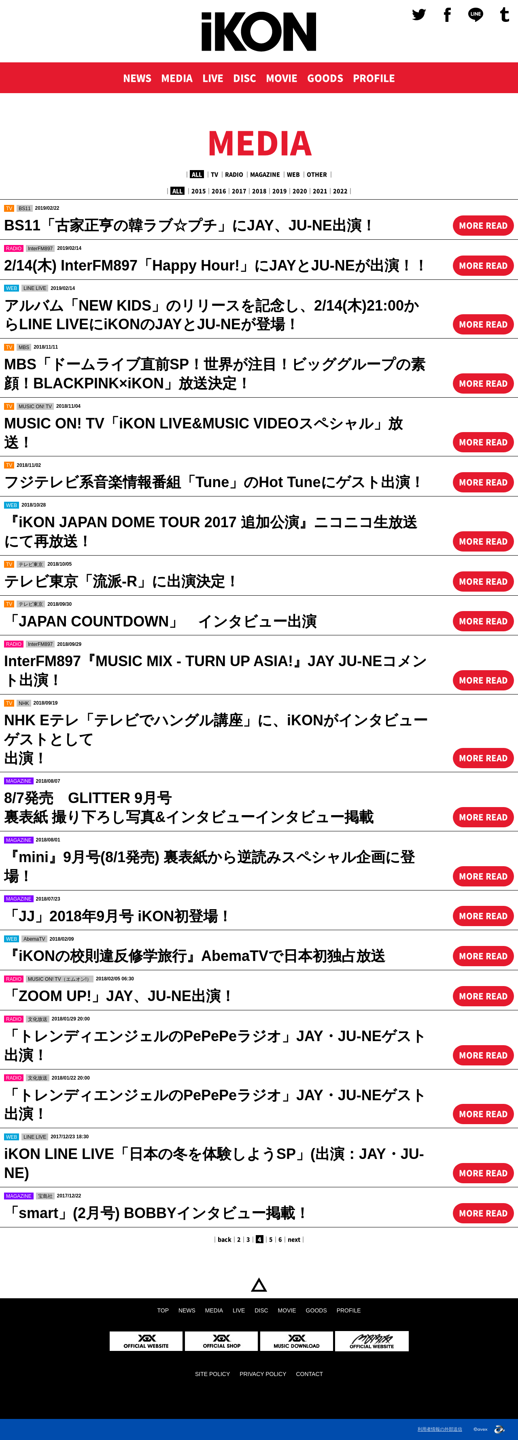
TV (214, 174)
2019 (279, 191)
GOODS (325, 77)
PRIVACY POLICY (263, 1374)
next (294, 1239)
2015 (198, 191)
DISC (244, 77)
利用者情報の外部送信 (440, 1429)
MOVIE (281, 77)
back (224, 1239)
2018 (259, 191)
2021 (320, 191)
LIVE (212, 77)
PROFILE (374, 77)
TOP (259, 1285)
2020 (300, 191)
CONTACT (309, 1374)
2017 (239, 191)
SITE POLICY (212, 1374)
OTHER (317, 174)
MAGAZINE (265, 174)
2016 (219, 191)
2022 (340, 191)
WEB (293, 174)
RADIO (234, 174)
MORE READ (483, 225)
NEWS (137, 77)
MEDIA (177, 77)
